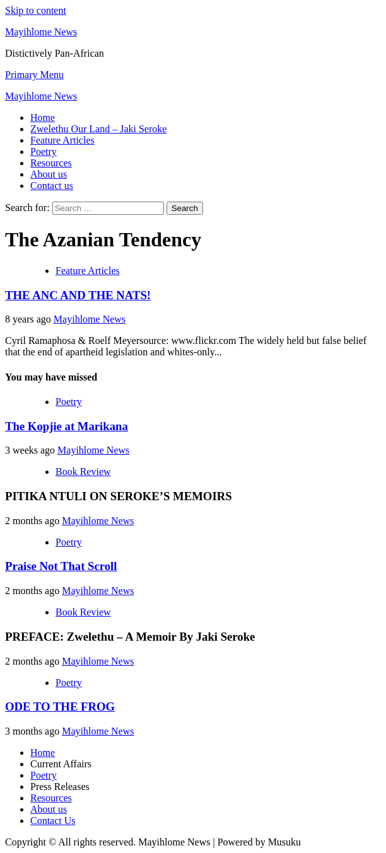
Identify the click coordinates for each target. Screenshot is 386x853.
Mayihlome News (41, 31)
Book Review (83, 471)
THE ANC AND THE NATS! (78, 295)
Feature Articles (62, 140)
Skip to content (35, 10)
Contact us (51, 185)
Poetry (43, 151)
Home (42, 117)
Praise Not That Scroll (61, 566)
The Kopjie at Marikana (66, 426)
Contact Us (53, 820)
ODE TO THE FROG (60, 706)
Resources (51, 162)
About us (48, 174)
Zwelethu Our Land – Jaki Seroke (98, 128)
